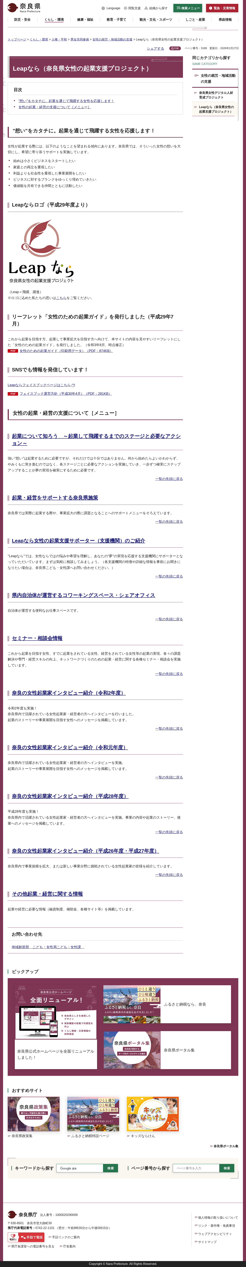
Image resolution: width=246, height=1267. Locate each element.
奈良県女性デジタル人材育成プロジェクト (216, 95)
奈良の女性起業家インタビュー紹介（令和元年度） (70, 747)
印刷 (176, 48)
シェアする (155, 48)
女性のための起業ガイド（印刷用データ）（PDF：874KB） (66, 351)
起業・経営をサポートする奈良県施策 (55, 498)
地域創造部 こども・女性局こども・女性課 (48, 947)
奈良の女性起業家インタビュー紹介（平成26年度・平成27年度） (85, 851)
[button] (111, 8)
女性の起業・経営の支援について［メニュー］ (54, 107)
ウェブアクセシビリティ (215, 1234)
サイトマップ (207, 1242)
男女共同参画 (80, 39)
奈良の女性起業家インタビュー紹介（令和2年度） (69, 693)
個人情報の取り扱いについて (218, 1217)
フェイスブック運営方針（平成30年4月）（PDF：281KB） (66, 394)
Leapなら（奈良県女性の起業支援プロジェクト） (216, 109)
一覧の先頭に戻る (169, 479)
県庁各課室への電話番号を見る (32, 1246)
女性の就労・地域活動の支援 (112, 39)
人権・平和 (59, 39)
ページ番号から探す (150, 1168)
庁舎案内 (69, 1246)
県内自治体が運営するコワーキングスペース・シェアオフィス (83, 595)
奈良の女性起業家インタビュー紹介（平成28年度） (70, 796)
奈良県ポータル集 (226, 1146)
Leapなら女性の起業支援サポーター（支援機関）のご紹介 (78, 541)
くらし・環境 (39, 39)
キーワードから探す (34, 1168)
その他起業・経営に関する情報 (47, 894)
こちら (61, 298)
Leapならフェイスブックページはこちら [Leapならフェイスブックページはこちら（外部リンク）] (39, 385)
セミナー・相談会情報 (37, 638)
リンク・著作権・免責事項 (216, 1225)
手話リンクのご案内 (66, 1237)
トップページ (17, 39)
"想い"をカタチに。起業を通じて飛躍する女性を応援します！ (66, 101)
